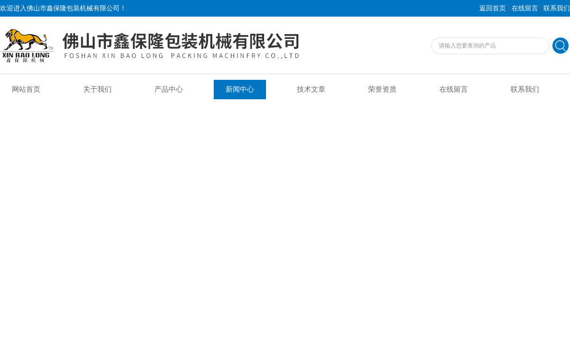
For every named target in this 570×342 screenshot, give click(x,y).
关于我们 (97, 89)
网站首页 (26, 89)
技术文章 (311, 89)
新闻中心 (240, 89)
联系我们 (556, 8)
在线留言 (525, 8)
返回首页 (492, 8)
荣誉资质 (382, 89)
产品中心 (168, 89)
